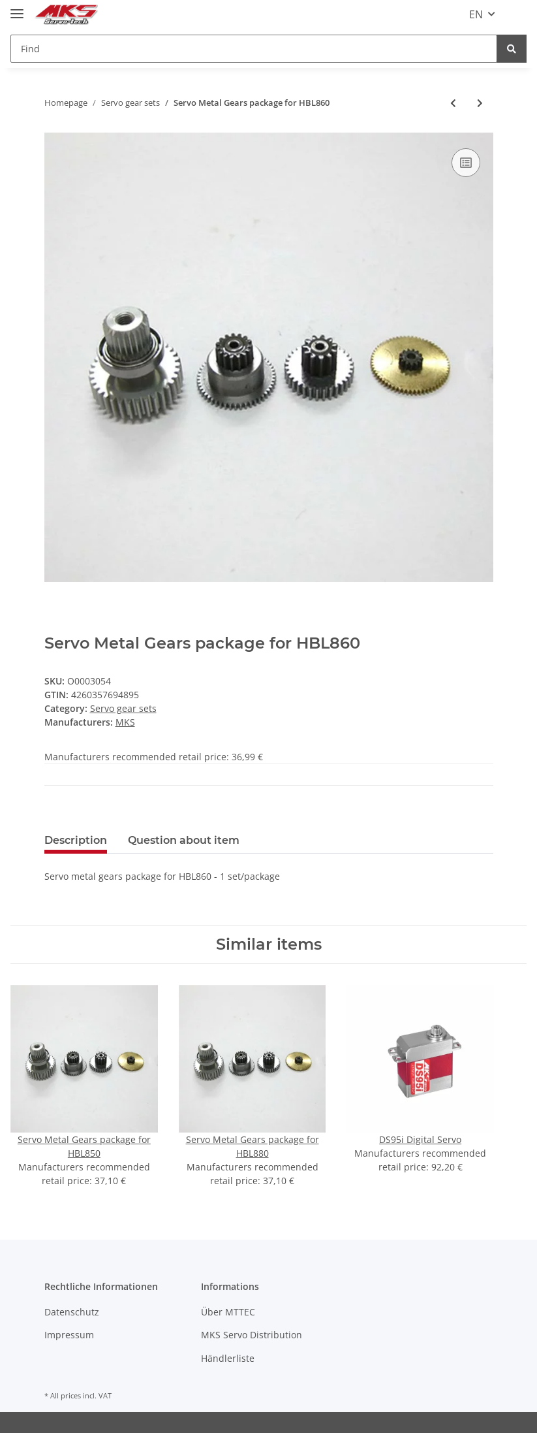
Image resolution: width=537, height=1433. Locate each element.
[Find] (253, 49)
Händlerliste (227, 1358)
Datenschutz (71, 1312)
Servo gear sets (123, 708)
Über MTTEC (228, 1312)
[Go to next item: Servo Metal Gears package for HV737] (480, 103)
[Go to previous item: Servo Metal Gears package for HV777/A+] (453, 103)
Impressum (69, 1334)
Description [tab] (75, 840)
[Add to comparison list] (466, 162)
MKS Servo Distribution (251, 1334)
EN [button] (476, 14)
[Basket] (516, 14)
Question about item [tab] (183, 840)
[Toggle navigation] (16, 8)
